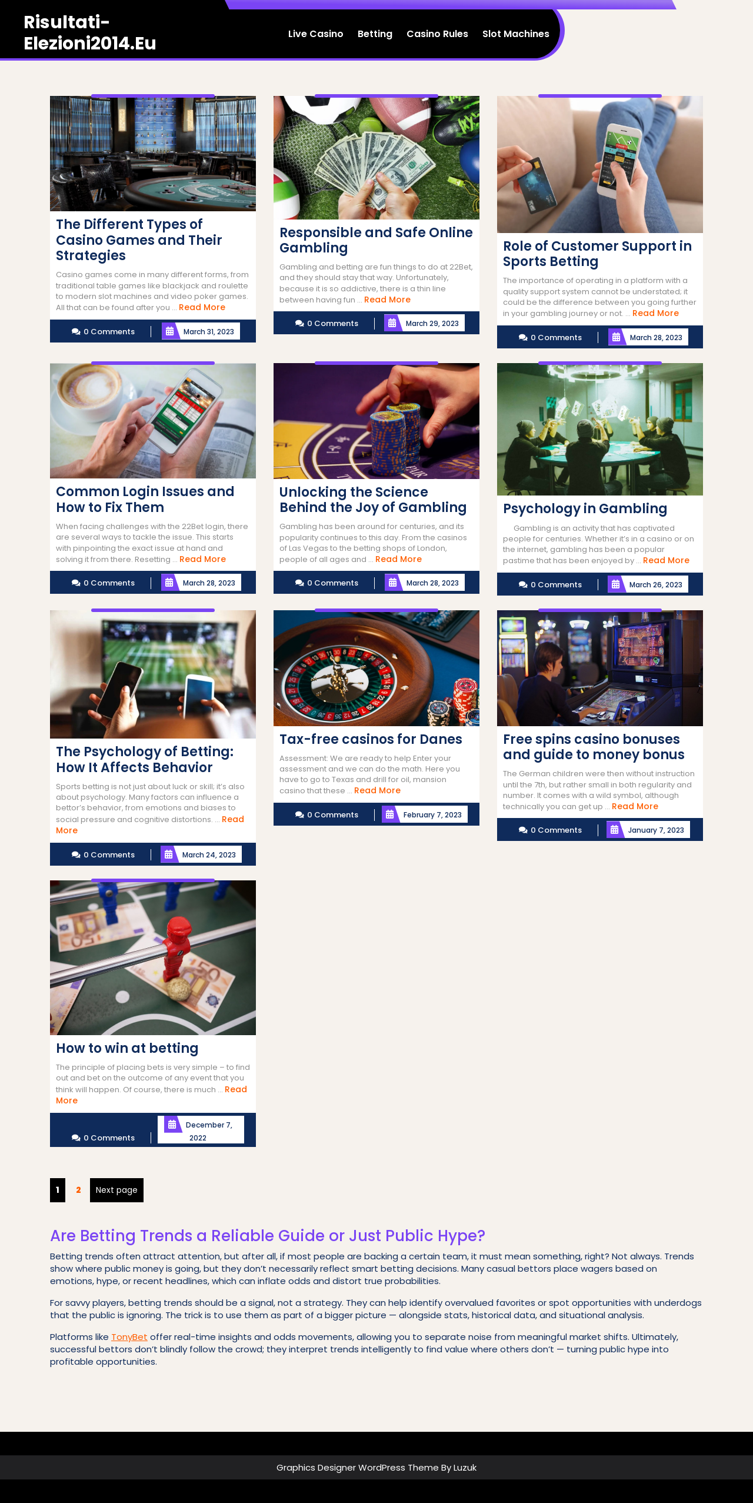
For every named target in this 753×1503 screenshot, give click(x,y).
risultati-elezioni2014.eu (90, 33)
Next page (117, 1190)
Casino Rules (437, 34)
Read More (202, 307)
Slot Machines (515, 34)
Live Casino (316, 34)
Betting (375, 34)
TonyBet (129, 1337)
